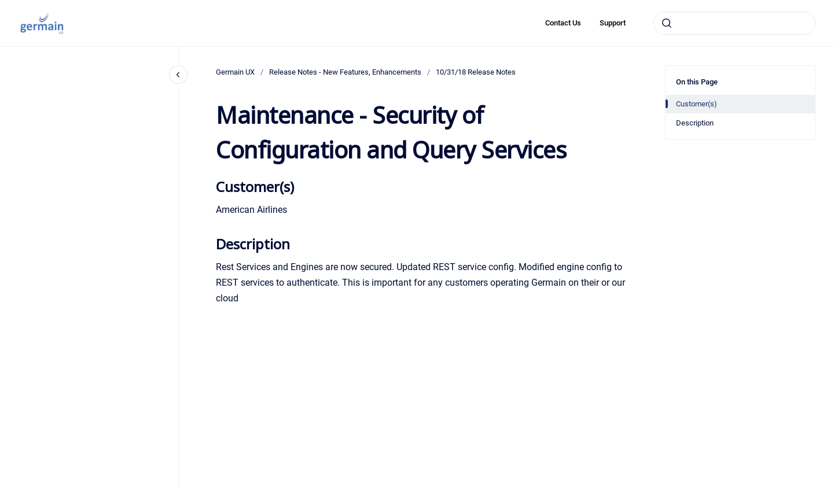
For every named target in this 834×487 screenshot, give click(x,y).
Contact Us (563, 23)
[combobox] (734, 23)
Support (613, 23)
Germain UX (235, 72)
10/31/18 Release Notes (476, 72)
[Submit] (666, 23)
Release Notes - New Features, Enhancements (345, 72)
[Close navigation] (178, 74)
